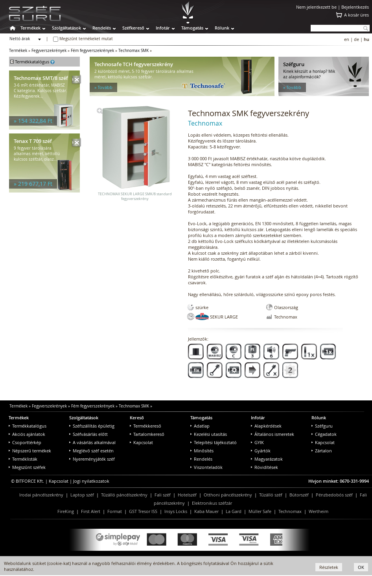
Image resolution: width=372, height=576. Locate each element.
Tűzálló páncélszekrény (124, 495)
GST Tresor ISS (143, 511)
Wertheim (318, 511)
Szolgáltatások (66, 28)
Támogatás (192, 28)
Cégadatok (324, 434)
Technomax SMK (133, 50)
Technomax (290, 511)
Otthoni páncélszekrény (228, 495)
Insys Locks (175, 511)
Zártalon (321, 451)
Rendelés (101, 28)
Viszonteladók (206, 467)
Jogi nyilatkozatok (91, 481)
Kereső (137, 417)
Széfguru (322, 426)
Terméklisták (23, 459)
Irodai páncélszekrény (41, 495)
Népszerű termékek (30, 451)
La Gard (233, 511)
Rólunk (222, 28)
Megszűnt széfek (27, 467)
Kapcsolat (141, 442)
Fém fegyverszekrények (92, 50)
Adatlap (200, 426)
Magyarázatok (267, 459)
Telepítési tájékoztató (213, 442)
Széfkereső (133, 28)
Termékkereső (145, 426)
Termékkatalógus (27, 426)
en (346, 39)
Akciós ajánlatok (27, 434)
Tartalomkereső (147, 434)
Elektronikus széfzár (212, 503)
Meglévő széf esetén (91, 451)
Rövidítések (264, 467)
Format (114, 511)
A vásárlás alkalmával (92, 442)
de (356, 39)
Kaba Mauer (206, 511)
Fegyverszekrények (48, 50)
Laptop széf (82, 495)
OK (361, 567)
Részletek (328, 567)
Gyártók (261, 451)
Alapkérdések (266, 426)
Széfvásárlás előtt (88, 434)
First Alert (90, 511)
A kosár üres (356, 15)
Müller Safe (260, 511)
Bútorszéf (299, 495)
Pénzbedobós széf (334, 495)
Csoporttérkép (25, 442)
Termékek (30, 28)
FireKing (65, 511)
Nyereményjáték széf (92, 459)
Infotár (163, 28)
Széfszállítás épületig (91, 426)
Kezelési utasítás (208, 434)
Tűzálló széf (270, 495)
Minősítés (202, 451)
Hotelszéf (187, 495)
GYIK (257, 442)
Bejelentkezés (355, 7)
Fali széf (163, 495)
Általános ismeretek (272, 434)
